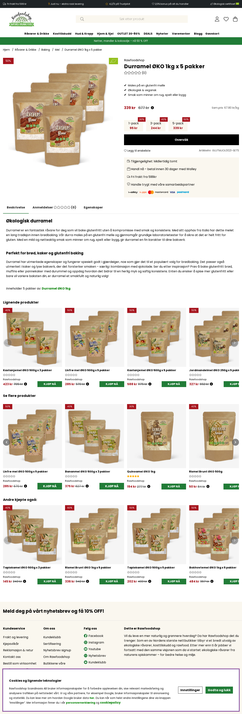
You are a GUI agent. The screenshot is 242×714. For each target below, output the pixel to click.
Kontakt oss (12, 657)
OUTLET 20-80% (128, 34)
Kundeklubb (52, 637)
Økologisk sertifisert (226, 3)
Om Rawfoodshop (56, 657)
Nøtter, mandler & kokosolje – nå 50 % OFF (121, 41)
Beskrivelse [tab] (16, 207)
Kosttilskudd (62, 34)
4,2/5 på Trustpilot (119, 3)
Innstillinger (190, 690)
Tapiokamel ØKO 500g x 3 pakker (27, 567)
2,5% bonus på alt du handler (171, 3)
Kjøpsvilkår (11, 644)
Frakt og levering (15, 637)
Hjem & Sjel (105, 34)
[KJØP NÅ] (173, 486)
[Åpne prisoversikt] (152, 107)
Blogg (198, 34)
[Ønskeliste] (226, 19)
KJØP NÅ (50, 384)
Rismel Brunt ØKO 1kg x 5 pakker (88, 567)
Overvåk (181, 140)
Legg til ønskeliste (137, 151)
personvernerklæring (80, 703)
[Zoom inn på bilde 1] (60, 115)
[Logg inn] (217, 19)
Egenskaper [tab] (93, 207)
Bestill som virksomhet (19, 663)
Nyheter (162, 34)
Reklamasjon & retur (18, 650)
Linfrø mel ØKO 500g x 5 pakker (87, 370)
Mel (57, 50)
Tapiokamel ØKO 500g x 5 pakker (151, 567)
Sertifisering (52, 644)
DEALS (148, 34)
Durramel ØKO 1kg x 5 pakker (83, 50)
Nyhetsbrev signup (57, 650)
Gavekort (212, 34)
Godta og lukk (219, 690)
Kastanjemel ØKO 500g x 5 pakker (151, 370)
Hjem (6, 50)
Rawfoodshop (134, 60)
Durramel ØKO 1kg (56, 288)
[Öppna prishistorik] (25, 384)
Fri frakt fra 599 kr (16, 3)
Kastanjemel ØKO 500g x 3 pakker (27, 370)
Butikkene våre (54, 663)
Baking (45, 50)
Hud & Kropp (84, 34)
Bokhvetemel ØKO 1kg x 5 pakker (213, 567)
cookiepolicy (110, 702)
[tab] (54, 207)
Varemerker (181, 34)
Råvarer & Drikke (36, 34)
